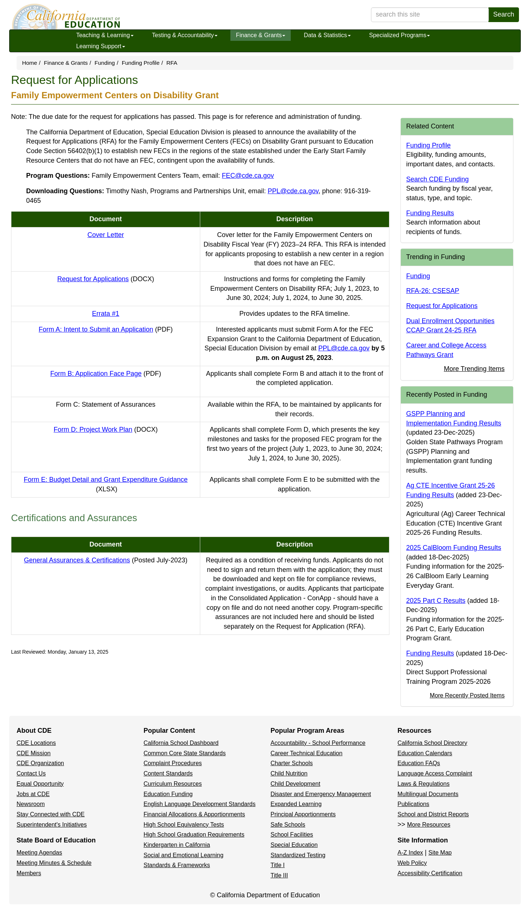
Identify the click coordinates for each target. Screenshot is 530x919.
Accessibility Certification (430, 873)
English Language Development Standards (199, 804)
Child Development (295, 784)
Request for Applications (105, 279)
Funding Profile (141, 63)
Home (29, 63)
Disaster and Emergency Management (321, 794)
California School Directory (432, 743)
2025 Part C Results (436, 600)
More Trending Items (474, 368)
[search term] (430, 14)
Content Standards (168, 773)
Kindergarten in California (177, 845)
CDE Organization (40, 763)
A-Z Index (410, 852)
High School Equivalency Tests (184, 824)
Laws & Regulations (423, 784)
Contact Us (31, 773)
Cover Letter (106, 234)
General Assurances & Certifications (105, 560)
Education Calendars (425, 753)
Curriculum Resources (173, 784)
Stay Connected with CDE (51, 814)
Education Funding (168, 794)
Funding (105, 63)
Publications (413, 804)
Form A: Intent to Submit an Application (106, 329)
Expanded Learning (296, 804)
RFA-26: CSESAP (432, 290)
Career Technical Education (306, 753)
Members (29, 873)
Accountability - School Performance (318, 743)
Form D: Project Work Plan (106, 429)
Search (503, 14)
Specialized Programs (399, 35)
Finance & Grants (261, 35)
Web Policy (412, 863)
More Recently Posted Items (467, 695)
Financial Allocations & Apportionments (194, 814)
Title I (278, 865)
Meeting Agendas (39, 852)
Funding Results (430, 213)
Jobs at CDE (33, 794)
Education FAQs (419, 763)
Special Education (294, 845)
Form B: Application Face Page (105, 373)
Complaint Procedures (173, 763)
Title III (279, 875)
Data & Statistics (327, 35)
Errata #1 (105, 313)
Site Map (440, 852)
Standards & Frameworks (177, 865)
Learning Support (100, 46)
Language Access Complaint (435, 773)
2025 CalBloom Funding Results (453, 547)
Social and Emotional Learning (183, 855)
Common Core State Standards (185, 753)
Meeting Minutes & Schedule (54, 863)
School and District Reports (433, 814)
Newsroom (31, 804)
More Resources (428, 824)
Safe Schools (288, 824)
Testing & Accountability (185, 35)
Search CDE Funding (437, 179)
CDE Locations (36, 743)
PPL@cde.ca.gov (293, 191)
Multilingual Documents (428, 794)
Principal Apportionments (303, 814)
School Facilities (292, 834)
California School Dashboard (181, 743)
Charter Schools (292, 763)
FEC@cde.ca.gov (248, 175)
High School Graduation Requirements (194, 834)
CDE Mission (33, 753)
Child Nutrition (289, 773)
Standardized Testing (298, 855)
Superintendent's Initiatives (52, 824)
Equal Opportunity (40, 784)
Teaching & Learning (105, 35)
